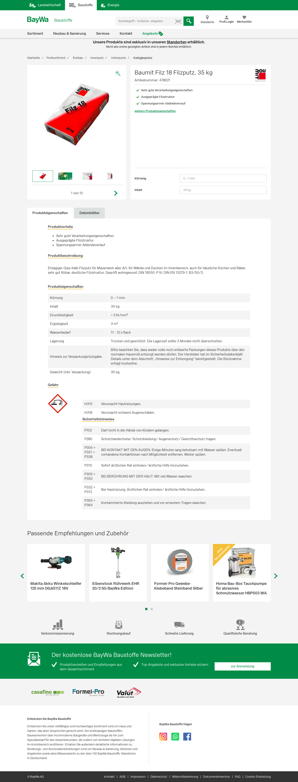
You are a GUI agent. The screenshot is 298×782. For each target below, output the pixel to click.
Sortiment (35, 33)
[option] (76, 114)
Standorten (177, 42)
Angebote (150, 34)
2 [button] (152, 609)
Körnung (140, 178)
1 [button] (146, 609)
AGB (122, 776)
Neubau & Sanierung (69, 33)
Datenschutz (158, 776)
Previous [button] (22, 576)
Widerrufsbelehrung (185, 776)
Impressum (137, 776)
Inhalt (138, 190)
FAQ (237, 776)
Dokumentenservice (216, 776)
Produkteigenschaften (50, 213)
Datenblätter (89, 213)
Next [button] (116, 193)
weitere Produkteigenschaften (155, 111)
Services (103, 33)
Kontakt (126, 33)
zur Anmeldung (242, 666)
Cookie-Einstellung (258, 776)
